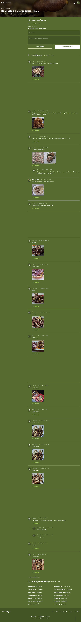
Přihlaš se (30, 28)
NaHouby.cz (6, 3)
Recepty (70, 611)
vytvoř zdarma (42, 28)
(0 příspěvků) (35, 586)
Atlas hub (64, 611)
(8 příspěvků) (60, 598)
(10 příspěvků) (60, 601)
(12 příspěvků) (35, 598)
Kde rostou (59, 611)
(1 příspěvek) (35, 601)
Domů (53, 611)
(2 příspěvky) (62, 586)
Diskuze (74, 611)
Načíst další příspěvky (34, 577)
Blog (78, 611)
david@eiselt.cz (45, 618)
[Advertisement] (13, 42)
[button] (74, 3)
